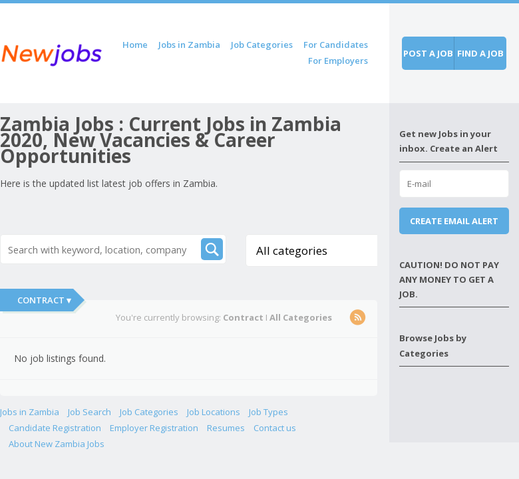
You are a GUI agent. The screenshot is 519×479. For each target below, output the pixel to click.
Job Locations (213, 412)
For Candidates (335, 45)
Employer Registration (154, 428)
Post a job (428, 53)
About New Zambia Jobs (56, 444)
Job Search (89, 412)
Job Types (268, 412)
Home (135, 45)
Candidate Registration (55, 428)
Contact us (275, 428)
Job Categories (262, 45)
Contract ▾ (44, 300)
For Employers (338, 61)
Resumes (226, 428)
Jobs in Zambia (189, 45)
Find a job (480, 53)
